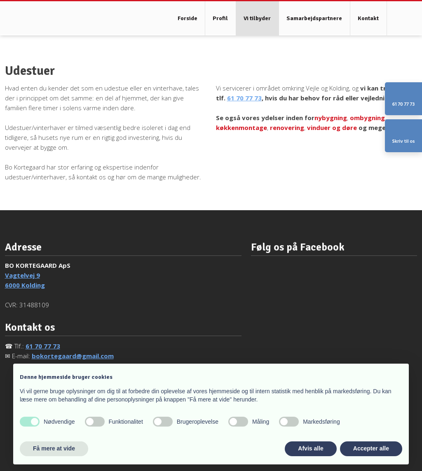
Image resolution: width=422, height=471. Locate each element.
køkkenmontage (241, 127)
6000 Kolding (25, 285)
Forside (187, 18)
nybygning (330, 118)
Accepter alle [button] (371, 448)
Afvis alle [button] (310, 448)
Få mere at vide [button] (54, 448)
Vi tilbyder (257, 18)
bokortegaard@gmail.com (73, 356)
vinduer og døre (332, 127)
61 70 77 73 (244, 98)
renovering (287, 127)
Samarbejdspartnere (314, 18)
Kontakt (368, 18)
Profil (220, 18)
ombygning (367, 118)
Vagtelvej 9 (22, 275)
